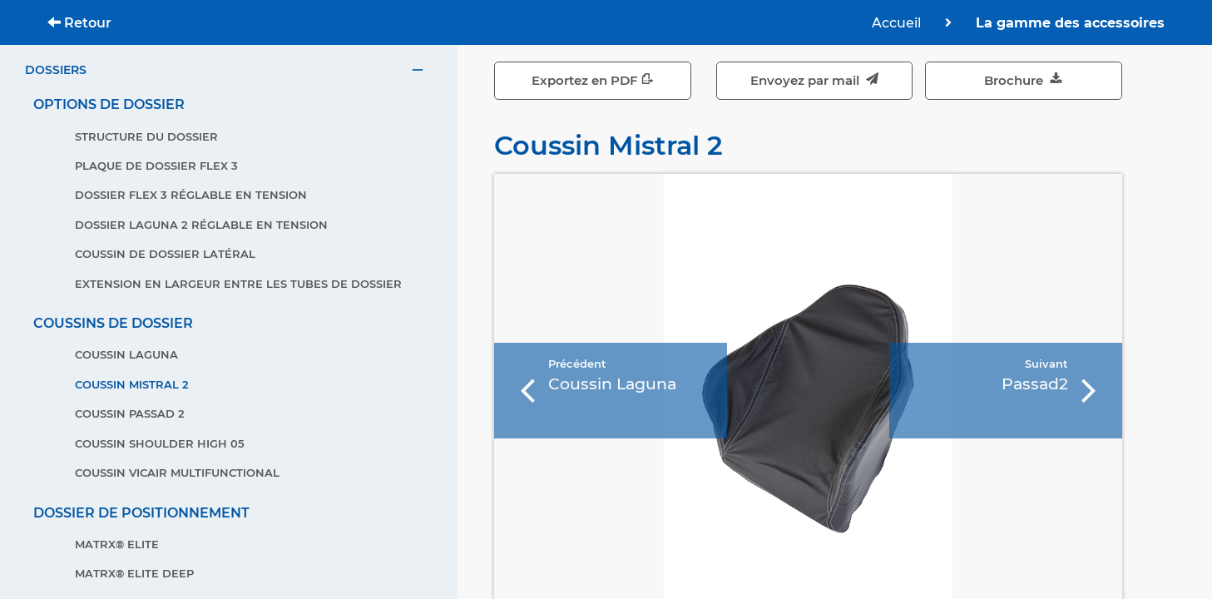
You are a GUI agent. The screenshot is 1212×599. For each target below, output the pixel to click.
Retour (79, 23)
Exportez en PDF (593, 80)
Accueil (898, 23)
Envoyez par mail (814, 80)
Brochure (1023, 80)
